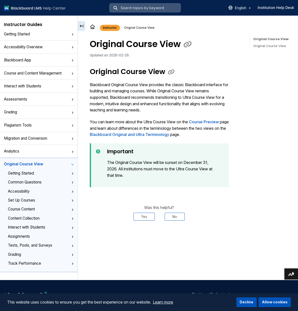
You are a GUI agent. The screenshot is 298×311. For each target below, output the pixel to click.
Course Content (41, 209)
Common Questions (41, 182)
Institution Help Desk (276, 7)
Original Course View (39, 164)
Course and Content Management (39, 73)
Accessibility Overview (39, 47)
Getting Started (39, 34)
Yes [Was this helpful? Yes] (144, 216)
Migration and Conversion (39, 138)
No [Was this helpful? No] (174, 216)
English (243, 8)
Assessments (39, 99)
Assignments (41, 236)
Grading (39, 112)
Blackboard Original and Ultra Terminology (129, 134)
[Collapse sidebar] (81, 26)
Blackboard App (39, 60)
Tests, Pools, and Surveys (41, 245)
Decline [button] (246, 302)
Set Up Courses (41, 200)
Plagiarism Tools (39, 125)
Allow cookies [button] (275, 302)
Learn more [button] (163, 302)
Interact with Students (39, 86)
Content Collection (41, 218)
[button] (72, 34)
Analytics (39, 151)
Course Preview (204, 121)
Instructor (110, 27)
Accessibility (41, 191)
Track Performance (41, 263)
